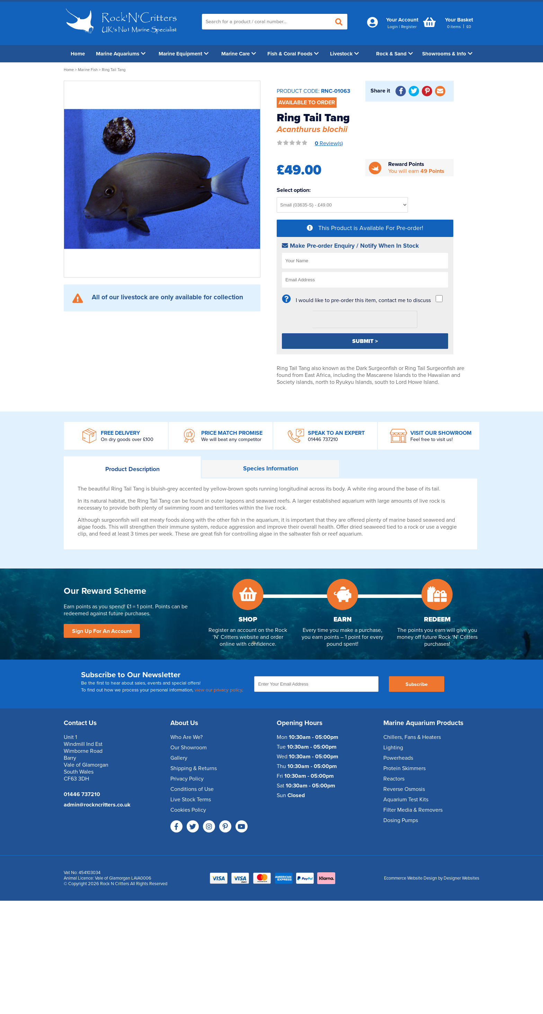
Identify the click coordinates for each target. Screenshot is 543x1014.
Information (270, 468)
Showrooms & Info (447, 53)
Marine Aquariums (120, 53)
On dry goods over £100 (127, 439)
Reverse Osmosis (404, 789)
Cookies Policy (188, 809)
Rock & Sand (394, 53)
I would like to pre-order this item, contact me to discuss (363, 300)
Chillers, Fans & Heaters (412, 737)
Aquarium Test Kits (405, 799)
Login (393, 26)
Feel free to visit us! (431, 439)
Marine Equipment (183, 53)
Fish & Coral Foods (293, 53)
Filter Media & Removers (413, 809)
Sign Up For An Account (102, 631)
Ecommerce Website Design (410, 878)
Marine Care (238, 53)
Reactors (393, 778)
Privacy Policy (187, 778)
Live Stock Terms (190, 799)
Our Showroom (188, 747)
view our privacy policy (218, 690)
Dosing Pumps (400, 820)
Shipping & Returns (193, 768)
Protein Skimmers (404, 768)
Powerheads (398, 758)
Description (132, 469)
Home (78, 54)
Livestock (344, 53)
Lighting (393, 747)
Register (409, 26)
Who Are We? (186, 737)
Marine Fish (88, 70)
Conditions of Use (192, 789)
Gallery (178, 758)
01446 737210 (323, 439)
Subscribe (417, 684)
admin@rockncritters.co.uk (97, 804)
